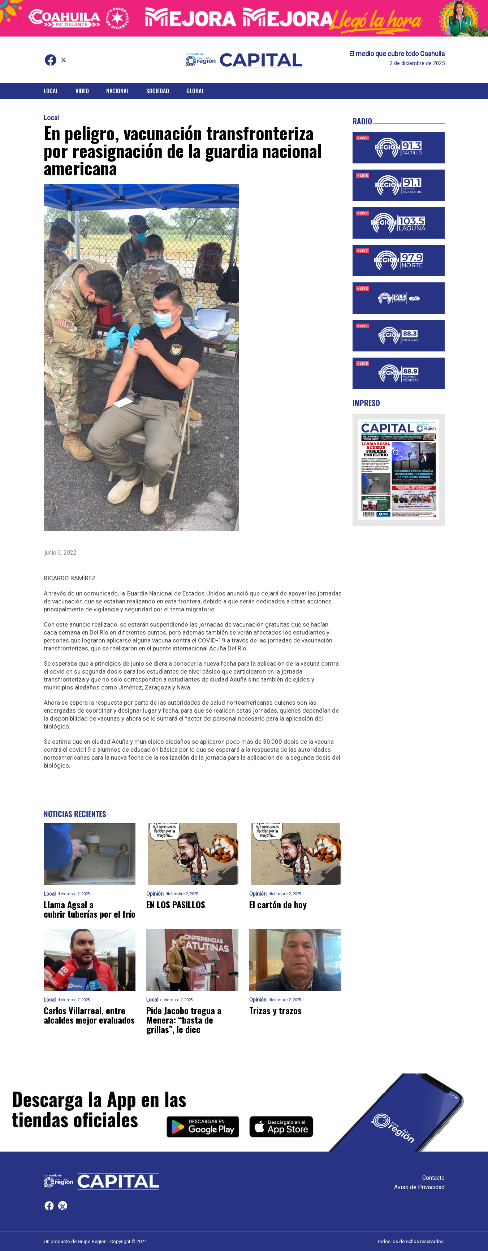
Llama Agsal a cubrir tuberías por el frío (89, 909)
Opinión (155, 894)
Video (82, 90)
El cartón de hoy (278, 904)
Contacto (433, 1177)
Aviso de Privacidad (419, 1187)
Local (51, 90)
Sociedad (157, 90)
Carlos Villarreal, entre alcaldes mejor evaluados (89, 1015)
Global (195, 90)
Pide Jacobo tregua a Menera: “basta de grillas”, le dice (183, 1020)
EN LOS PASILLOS (175, 904)
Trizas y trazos (275, 1010)
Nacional (117, 90)
